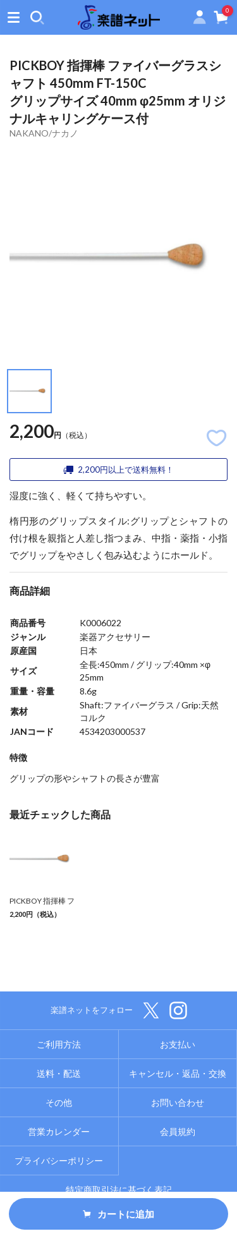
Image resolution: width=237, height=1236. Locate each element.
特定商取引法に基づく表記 (119, 1189)
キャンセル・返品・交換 (177, 1073)
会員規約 (177, 1131)
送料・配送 (59, 1073)
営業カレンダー (59, 1131)
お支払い (177, 1044)
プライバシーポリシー (59, 1160)
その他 (59, 1102)
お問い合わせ (177, 1102)
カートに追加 (119, 1214)
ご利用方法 (59, 1044)
